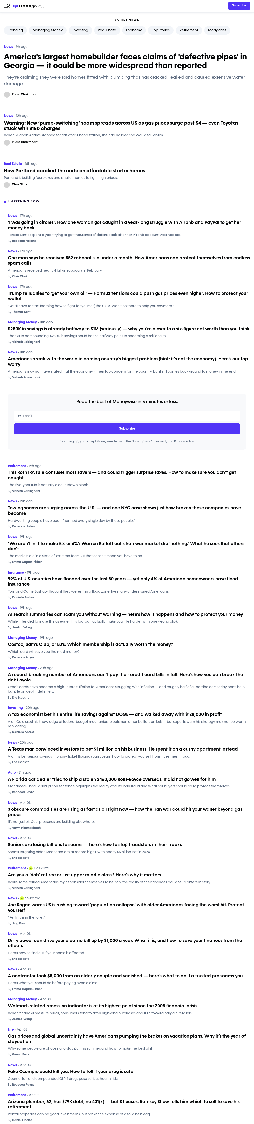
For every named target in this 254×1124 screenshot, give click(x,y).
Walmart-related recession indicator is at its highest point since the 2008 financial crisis (102, 1006)
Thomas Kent (19, 312)
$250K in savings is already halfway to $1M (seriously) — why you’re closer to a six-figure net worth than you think (129, 329)
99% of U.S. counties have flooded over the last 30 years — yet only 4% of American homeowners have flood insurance (123, 582)
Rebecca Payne (21, 657)
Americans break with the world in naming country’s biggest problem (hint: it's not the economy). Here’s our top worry (128, 362)
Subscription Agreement (149, 441)
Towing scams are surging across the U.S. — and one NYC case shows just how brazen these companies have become (124, 511)
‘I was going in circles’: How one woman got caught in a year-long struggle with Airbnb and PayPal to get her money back (124, 225)
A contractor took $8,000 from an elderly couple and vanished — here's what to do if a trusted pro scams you (125, 976)
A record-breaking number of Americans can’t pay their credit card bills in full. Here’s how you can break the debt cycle (125, 677)
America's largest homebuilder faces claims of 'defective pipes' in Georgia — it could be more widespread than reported (125, 61)
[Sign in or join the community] (239, 6)
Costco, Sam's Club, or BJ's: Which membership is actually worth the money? (90, 644)
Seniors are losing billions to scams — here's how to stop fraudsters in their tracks (95, 845)
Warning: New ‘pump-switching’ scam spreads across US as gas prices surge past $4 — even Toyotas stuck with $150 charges (121, 126)
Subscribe (127, 428)
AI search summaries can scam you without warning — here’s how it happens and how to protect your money (125, 614)
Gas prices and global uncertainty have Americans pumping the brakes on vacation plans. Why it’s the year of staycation (127, 1039)
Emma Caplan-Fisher (25, 562)
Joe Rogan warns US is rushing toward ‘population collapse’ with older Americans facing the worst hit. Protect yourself (126, 908)
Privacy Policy (184, 441)
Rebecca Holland (22, 241)
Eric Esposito (18, 697)
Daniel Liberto (20, 1120)
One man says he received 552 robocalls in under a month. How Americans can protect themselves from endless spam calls (129, 261)
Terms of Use (122, 441)
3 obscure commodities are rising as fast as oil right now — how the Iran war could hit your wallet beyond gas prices (125, 812)
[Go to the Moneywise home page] (29, 6)
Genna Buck (18, 1054)
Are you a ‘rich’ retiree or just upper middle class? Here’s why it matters (84, 875)
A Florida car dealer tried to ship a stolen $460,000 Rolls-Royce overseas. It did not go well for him (112, 779)
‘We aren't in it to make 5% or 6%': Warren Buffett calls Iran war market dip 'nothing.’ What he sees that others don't (126, 546)
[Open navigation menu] (7, 6)
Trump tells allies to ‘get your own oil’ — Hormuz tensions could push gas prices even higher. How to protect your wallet (128, 296)
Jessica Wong (20, 627)
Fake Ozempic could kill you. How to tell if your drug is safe (70, 1072)
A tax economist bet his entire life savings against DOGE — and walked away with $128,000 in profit (115, 714)
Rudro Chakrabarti (25, 94)
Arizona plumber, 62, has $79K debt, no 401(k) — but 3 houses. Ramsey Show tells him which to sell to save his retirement (124, 1105)
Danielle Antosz (21, 597)
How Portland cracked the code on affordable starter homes (74, 170)
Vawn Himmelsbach (24, 828)
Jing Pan (16, 923)
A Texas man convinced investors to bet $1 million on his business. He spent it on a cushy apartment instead (123, 749)
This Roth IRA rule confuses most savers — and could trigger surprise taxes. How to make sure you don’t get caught (122, 475)
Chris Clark (19, 184)
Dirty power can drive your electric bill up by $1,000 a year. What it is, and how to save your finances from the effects (125, 943)
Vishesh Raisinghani (24, 342)
